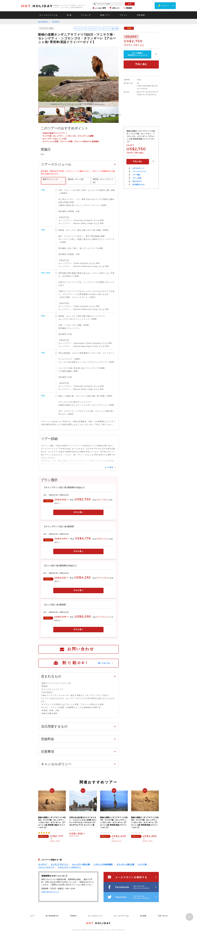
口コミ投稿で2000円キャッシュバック (137, 54)
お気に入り (116, 8)
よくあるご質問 (100, 8)
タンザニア (55, 21)
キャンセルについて (95, 916)
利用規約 (73, 916)
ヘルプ (31, 916)
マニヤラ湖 (142, 864)
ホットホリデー (43, 21)
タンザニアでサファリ (92, 28)
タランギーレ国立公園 (125, 864)
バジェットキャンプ (46, 867)
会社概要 (143, 916)
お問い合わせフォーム (50, 892)
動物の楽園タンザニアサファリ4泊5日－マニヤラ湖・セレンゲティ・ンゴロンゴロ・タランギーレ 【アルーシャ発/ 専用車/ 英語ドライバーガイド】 (52, 822)
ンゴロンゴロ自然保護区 (103, 864)
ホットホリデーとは (48, 15)
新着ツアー (105, 15)
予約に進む (141, 64)
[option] (78, 76)
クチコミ (124, 15)
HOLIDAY (37, 6)
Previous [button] (36, 115)
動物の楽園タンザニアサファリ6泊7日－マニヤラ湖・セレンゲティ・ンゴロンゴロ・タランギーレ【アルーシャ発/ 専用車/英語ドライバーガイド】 (114, 822)
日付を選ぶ (78, 512)
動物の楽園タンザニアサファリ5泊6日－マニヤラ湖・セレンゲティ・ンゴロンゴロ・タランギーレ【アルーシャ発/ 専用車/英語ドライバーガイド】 (145, 822)
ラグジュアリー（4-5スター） (69, 867)
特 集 (69, 15)
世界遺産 (141, 15)
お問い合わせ (80, 649)
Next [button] (119, 115)
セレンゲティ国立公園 (110, 28)
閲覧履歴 (129, 8)
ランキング (86, 15)
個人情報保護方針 (52, 916)
